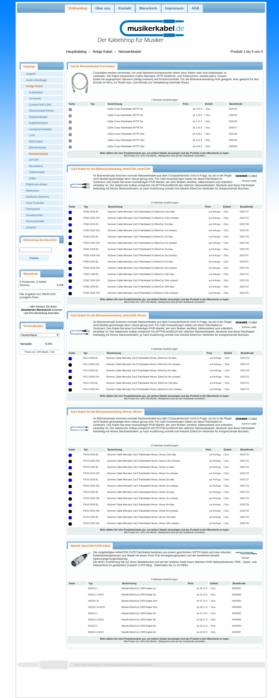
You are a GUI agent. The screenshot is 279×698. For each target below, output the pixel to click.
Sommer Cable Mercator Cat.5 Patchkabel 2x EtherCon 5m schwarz (142, 268)
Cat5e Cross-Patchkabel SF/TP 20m (125, 146)
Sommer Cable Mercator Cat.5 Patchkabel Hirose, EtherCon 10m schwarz (144, 389)
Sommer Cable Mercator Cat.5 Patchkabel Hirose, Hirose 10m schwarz (143, 523)
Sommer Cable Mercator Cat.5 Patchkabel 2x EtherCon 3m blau (140, 249)
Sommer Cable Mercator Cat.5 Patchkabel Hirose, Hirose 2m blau (140, 479)
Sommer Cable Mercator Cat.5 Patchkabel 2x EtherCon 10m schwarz (143, 280)
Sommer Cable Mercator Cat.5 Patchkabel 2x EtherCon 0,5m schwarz (143, 218)
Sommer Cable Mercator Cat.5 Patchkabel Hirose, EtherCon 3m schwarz (143, 364)
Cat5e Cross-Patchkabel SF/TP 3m (125, 121)
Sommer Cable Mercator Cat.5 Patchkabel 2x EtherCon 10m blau (141, 274)
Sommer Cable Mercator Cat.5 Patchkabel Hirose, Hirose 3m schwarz (142, 498)
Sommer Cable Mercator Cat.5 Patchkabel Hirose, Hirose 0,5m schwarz (143, 460)
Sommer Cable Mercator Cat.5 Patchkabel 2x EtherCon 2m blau (140, 236)
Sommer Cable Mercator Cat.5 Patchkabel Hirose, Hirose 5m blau (140, 504)
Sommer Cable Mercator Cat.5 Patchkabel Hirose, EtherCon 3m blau (141, 358)
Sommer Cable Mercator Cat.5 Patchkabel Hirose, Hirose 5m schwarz (142, 510)
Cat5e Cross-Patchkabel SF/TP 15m (125, 140)
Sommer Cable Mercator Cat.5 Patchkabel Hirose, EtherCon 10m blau (142, 383)
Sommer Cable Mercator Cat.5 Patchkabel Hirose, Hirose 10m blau (141, 517)
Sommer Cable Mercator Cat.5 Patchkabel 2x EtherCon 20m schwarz (143, 293)
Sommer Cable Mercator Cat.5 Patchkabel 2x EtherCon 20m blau (141, 286)
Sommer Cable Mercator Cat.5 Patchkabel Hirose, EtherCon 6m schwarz (143, 376)
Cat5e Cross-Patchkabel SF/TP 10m (125, 134)
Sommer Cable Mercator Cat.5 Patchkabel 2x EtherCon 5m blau (140, 261)
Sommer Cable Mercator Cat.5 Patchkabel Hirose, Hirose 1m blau (140, 467)
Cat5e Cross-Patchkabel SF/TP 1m (125, 109)
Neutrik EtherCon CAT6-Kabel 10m (139, 601)
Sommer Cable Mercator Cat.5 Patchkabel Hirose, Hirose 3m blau (140, 492)
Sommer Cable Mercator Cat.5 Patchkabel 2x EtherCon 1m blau (140, 224)
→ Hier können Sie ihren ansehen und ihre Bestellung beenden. (41, 310)
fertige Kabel (102, 51)
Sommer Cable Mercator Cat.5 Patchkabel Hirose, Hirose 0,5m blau (141, 454)
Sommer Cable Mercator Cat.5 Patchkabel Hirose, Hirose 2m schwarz (142, 485)
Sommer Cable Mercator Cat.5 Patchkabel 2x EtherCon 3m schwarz (142, 255)
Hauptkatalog (76, 51)
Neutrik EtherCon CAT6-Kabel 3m (139, 613)
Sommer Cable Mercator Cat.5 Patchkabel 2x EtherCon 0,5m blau (141, 211)
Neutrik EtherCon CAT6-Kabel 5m (139, 626)
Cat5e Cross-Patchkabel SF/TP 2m (125, 115)
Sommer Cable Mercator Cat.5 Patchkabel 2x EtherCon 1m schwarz (142, 230)
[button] (34, 258)
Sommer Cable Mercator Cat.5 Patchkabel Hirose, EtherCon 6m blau (141, 370)
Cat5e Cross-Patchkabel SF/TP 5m (125, 127)
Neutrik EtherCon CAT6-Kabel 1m (139, 588)
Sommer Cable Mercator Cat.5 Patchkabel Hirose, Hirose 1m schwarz (142, 473)
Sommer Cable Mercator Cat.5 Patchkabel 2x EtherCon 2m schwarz (142, 243)
